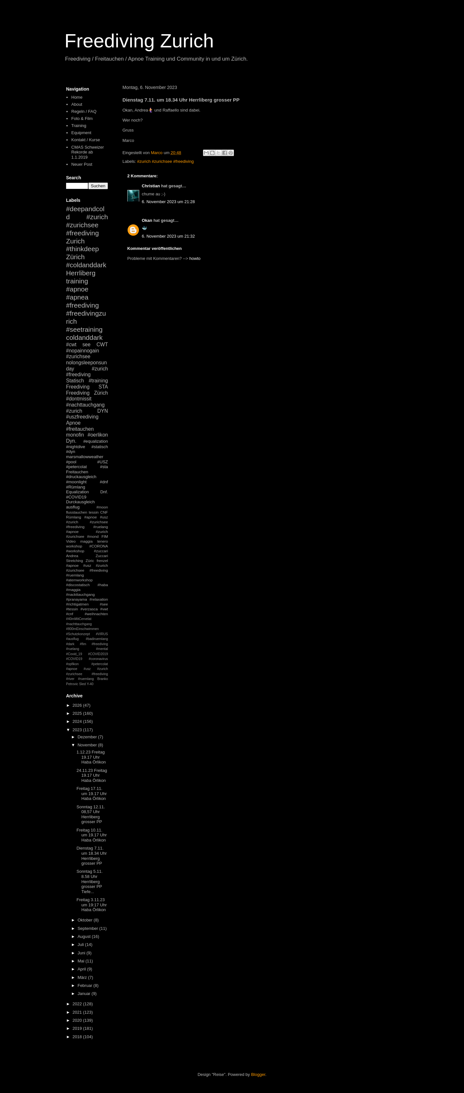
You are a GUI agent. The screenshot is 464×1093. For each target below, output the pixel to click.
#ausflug (72, 639)
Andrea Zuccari (87, 556)
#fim (83, 644)
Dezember (88, 736)
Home (76, 97)
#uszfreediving (82, 416)
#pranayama (76, 599)
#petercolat (76, 466)
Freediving (78, 386)
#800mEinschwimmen (82, 629)
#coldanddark (86, 265)
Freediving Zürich (87, 393)
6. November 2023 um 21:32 (168, 236)
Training (78, 125)
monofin (75, 435)
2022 (77, 1003)
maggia (86, 541)
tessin (94, 512)
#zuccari (101, 551)
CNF (104, 512)
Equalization (77, 491)
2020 (77, 1020)
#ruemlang (86, 679)
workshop (74, 546)
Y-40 (90, 684)
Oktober (86, 920)
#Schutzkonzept (78, 634)
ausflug (73, 507)
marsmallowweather (84, 456)
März (83, 977)
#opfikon (72, 664)
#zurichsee (78, 356)
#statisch (100, 446)
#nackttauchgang (80, 594)
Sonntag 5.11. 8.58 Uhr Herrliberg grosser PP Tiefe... (89, 881)
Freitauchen (77, 471)
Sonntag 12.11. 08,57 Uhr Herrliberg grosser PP (90, 814)
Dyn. (71, 441)
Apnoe (73, 423)
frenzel (102, 560)
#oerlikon (98, 435)
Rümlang (73, 517)
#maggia (73, 589)
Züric (90, 560)
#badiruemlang (97, 639)
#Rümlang (75, 487)
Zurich (75, 241)
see (86, 344)
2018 (77, 1036)
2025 (77, 713)
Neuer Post (81, 164)
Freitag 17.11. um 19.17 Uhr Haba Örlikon (91, 793)
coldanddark (84, 337)
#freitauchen (80, 429)
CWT (102, 344)
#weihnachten (96, 614)
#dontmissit (79, 398)
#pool (71, 461)
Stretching (74, 560)
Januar (85, 993)
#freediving (82, 305)
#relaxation (99, 599)
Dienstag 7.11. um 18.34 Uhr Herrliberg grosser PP (91, 856)
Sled (82, 684)
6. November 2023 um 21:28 (168, 201)
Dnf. (104, 491)
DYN (102, 411)
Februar (85, 985)
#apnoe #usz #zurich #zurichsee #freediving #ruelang (87, 522)
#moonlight (76, 481)
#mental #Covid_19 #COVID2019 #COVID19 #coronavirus (87, 654)
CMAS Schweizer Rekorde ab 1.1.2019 (87, 152)
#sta (104, 466)
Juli (81, 944)
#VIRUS (102, 634)
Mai (82, 961)
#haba (102, 585)
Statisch (75, 380)
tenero (102, 541)
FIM (105, 536)
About (76, 104)
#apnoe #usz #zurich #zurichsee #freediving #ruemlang (87, 570)
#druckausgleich (81, 476)
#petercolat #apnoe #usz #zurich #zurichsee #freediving (87, 669)
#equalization (95, 441)
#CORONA (98, 546)
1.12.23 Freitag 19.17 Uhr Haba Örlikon (91, 757)
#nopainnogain (82, 350)
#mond (93, 536)
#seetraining (84, 329)
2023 (77, 729)
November (88, 745)
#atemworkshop (79, 580)
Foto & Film (81, 118)
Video (71, 541)
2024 (77, 721)
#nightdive (75, 446)
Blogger (258, 1074)
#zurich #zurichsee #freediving (165, 161)
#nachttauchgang (85, 405)
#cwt (71, 344)
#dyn (70, 451)
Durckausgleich (80, 501)
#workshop (75, 551)
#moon (102, 507)
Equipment (81, 132)
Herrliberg (80, 273)
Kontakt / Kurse (85, 139)
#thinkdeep (82, 248)
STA (103, 386)
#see (104, 604)
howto (195, 258)
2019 (77, 1028)
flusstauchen (76, 512)
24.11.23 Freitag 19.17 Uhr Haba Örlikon (91, 775)
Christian (151, 185)
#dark (70, 644)
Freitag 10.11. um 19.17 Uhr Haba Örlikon (91, 835)
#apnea (77, 297)
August (85, 936)
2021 (77, 1012)
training (77, 281)
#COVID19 (76, 497)
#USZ (102, 461)
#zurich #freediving (87, 372)
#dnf (104, 481)
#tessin (72, 609)
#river (70, 679)
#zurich (74, 411)
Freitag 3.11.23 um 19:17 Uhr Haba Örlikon (91, 904)
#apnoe (77, 289)
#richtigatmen (77, 604)
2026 (77, 705)
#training (98, 380)
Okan (147, 220)
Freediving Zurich (139, 41)
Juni (82, 952)
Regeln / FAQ (83, 111)
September (88, 928)
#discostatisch (78, 585)
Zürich (75, 257)
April (82, 969)
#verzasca (89, 609)
